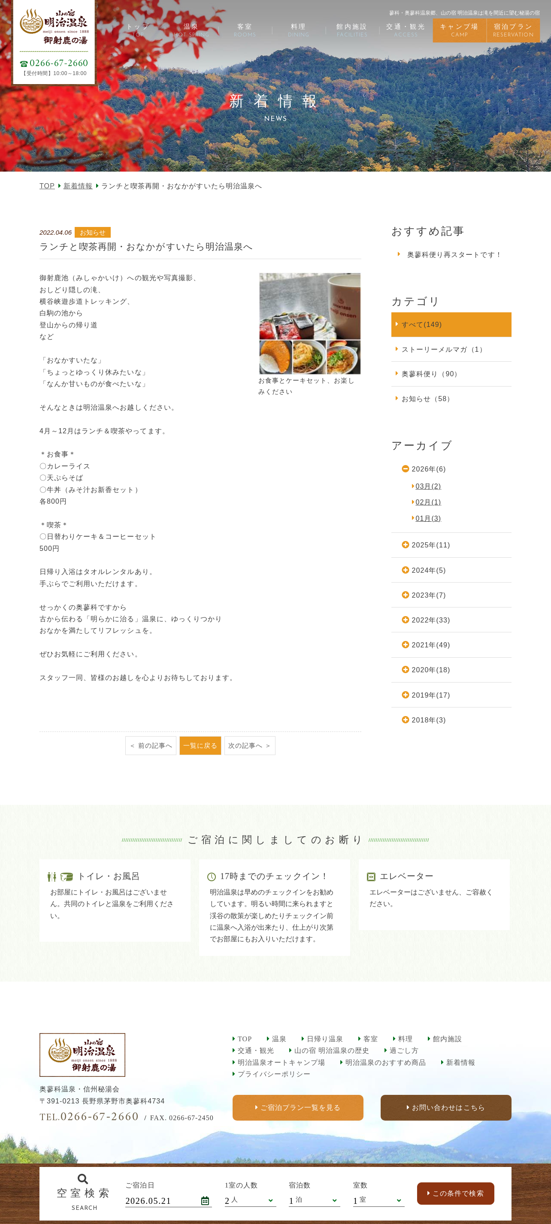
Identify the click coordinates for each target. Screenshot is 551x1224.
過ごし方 (404, 1050)
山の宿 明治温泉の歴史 (331, 1050)
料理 (405, 1039)
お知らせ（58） (428, 398)
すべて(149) (422, 324)
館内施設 (447, 1039)
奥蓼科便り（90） (431, 374)
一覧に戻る (200, 745)
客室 (370, 1039)
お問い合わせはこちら (448, 1108)
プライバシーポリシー (274, 1074)
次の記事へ (245, 745)
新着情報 (78, 186)
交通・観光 (256, 1050)
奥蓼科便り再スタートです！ (455, 254)
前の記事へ (155, 745)
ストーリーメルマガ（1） (444, 349)
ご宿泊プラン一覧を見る (300, 1108)
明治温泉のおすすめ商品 (385, 1062)
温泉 (279, 1039)
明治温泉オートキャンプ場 (281, 1062)
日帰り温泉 (325, 1039)
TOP (47, 186)
